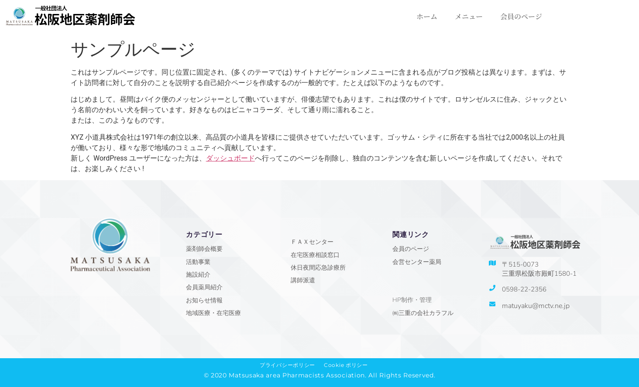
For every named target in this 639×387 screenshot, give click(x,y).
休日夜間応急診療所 (318, 268)
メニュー (469, 16)
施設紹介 (198, 275)
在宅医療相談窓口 (315, 255)
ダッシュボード (230, 158)
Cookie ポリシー (346, 365)
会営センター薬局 (416, 262)
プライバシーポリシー (287, 365)
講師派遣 (303, 280)
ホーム (426, 16)
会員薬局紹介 (204, 287)
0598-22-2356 (524, 289)
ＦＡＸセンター (312, 242)
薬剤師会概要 (204, 249)
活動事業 (198, 262)
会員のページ (521, 16)
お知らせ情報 (204, 300)
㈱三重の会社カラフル (422, 313)
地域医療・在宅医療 (213, 313)
